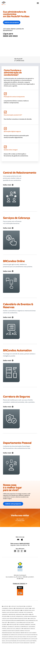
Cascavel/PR (12, 616)
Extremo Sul (13, 622)
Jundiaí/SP (17, 630)
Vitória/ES (11, 608)
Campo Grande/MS (15, 610)
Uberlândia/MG (11, 614)
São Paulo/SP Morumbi (11, 640)
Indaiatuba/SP (11, 630)
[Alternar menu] (38, 3)
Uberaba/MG (5, 614)
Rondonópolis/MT (20, 608)
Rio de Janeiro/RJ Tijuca (31, 620)
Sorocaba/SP (26, 642)
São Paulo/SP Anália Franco (19, 636)
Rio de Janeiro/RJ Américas (19, 620)
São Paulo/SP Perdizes (31, 640)
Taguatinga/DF (19, 606)
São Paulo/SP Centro (31, 636)
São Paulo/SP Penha (21, 640)
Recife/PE (25, 618)
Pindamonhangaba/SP (7, 632)
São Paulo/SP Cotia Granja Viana (9, 638)
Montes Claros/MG (18, 612)
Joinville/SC (18, 628)
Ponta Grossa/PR (11, 618)
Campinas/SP (5, 630)
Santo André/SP (32, 632)
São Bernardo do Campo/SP (8, 634)
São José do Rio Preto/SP (31, 634)
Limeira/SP (22, 630)
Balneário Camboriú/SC (24, 624)
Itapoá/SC (4, 628)
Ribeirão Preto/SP (25, 632)
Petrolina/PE (20, 618)
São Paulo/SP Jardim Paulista (24, 638)
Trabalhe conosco (19, 583)
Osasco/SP (27, 630)
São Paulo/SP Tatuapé (18, 642)
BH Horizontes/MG (27, 610)
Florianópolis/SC (24, 626)
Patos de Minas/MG (28, 612)
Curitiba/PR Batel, (19, 616)
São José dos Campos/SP (7, 636)
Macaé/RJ (11, 620)
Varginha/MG (19, 614)
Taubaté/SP (32, 642)
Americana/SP (26, 628)
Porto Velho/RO (13, 624)
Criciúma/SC (17, 626)
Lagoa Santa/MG (10, 612)
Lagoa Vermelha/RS (20, 622)
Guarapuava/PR (27, 616)
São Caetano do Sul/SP (20, 634)
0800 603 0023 (24, 543)
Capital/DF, (13, 606)
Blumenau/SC (11, 626)
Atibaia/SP (32, 628)
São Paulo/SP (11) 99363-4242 (19, 59)
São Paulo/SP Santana (7, 642)
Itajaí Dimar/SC (32, 626)
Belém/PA (26, 614)
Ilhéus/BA (6, 606)
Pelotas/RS (27, 622)
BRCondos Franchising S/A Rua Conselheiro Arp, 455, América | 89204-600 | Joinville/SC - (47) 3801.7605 (20, 576)
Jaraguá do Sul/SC (11, 628)
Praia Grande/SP (16, 632)
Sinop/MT (27, 608)
